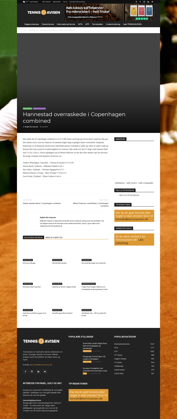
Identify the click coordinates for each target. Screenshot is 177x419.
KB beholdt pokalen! (59, 263)
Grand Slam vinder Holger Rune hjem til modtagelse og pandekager (95, 345)
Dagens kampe (31, 24)
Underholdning (113, 24)
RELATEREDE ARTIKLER (33, 238)
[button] (136, 2)
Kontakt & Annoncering (77, 1)
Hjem (25, 30)
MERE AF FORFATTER (54, 238)
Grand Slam (87, 351)
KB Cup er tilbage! (29, 263)
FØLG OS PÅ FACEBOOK (125, 190)
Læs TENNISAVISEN (132, 24)
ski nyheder (41, 395)
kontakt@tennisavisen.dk (132, 219)
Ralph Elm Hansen (31, 127)
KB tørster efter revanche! (32, 287)
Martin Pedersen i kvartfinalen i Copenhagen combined (90, 204)
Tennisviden (97, 24)
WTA (80, 24)
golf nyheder (52, 392)
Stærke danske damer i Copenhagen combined (42, 203)
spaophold (53, 410)
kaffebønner (27, 408)
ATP (87, 24)
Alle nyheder (46, 1)
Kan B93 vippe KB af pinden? (62, 313)
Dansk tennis (48, 24)
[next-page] (28, 320)
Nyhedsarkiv (57, 1)
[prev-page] (24, 320)
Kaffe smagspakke (146, 183)
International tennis (66, 24)
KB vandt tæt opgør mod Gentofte (94, 263)
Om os (65, 1)
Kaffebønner (120, 183)
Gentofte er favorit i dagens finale (64, 287)
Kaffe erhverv (131, 183)
